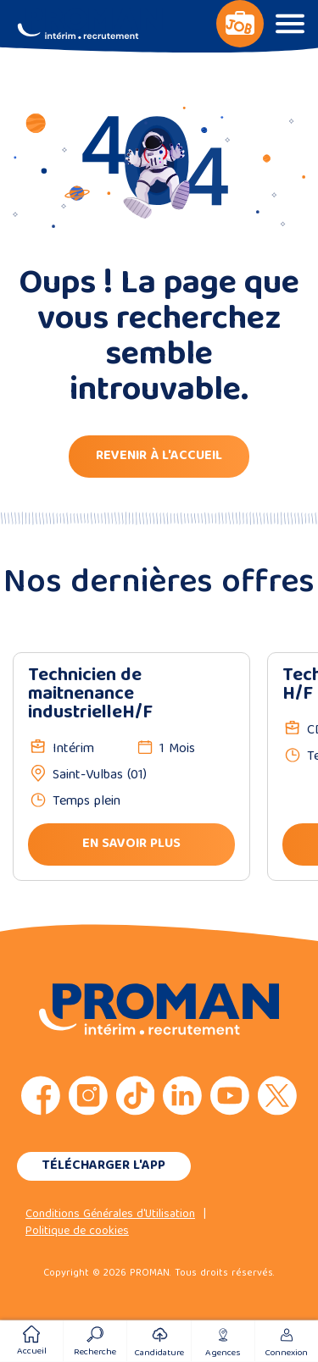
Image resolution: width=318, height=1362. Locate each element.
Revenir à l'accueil (159, 456)
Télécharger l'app (103, 1166)
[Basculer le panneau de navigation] (240, 23)
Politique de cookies (77, 1231)
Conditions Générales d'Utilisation (110, 1214)
